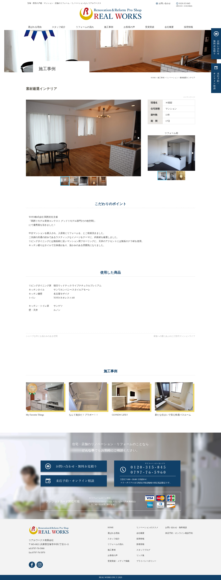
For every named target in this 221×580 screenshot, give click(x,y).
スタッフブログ (143, 550)
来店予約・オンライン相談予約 (179, 533)
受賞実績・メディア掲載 (118, 561)
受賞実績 (149, 27)
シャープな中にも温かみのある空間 (42, 336)
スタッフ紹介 (58, 27)
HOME (110, 527)
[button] (138, 138)
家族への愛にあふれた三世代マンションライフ (174, 336)
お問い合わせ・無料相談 (176, 527)
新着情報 (140, 544)
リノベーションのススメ (147, 527)
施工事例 (108, 27)
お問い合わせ (165, 3)
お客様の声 (129, 27)
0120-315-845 (184, 3)
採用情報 (188, 27)
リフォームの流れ (85, 27)
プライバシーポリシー (146, 561)
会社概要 (169, 27)
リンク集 (140, 555)
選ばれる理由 (35, 27)
